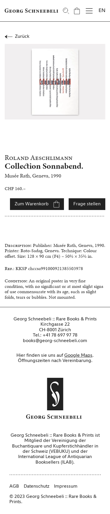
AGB (14, 486)
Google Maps (78, 355)
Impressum (65, 486)
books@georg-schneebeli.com (55, 341)
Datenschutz (36, 486)
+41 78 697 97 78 (60, 335)
